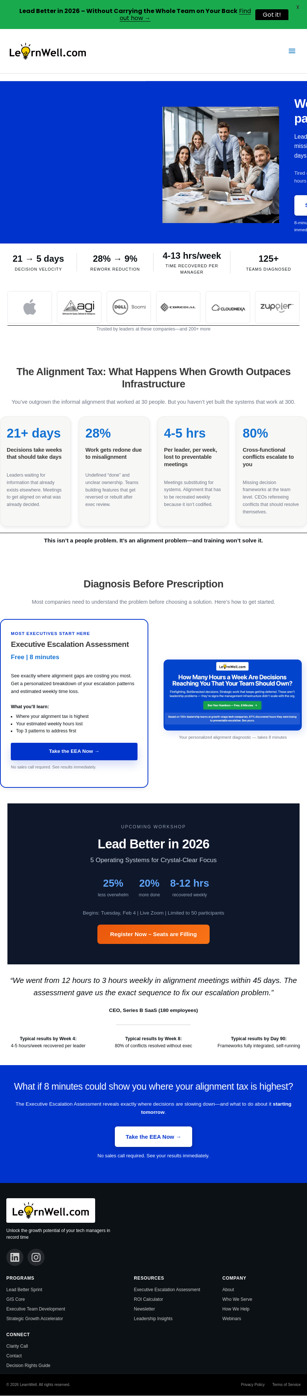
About (228, 1290)
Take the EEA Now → (74, 751)
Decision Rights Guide (28, 1365)
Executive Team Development (35, 1309)
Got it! (272, 14)
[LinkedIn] (15, 1258)
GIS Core (15, 1300)
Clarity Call (17, 1346)
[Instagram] (37, 1258)
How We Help (235, 1309)
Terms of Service (286, 1385)
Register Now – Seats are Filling (153, 934)
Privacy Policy (253, 1385)
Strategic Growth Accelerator (34, 1319)
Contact (14, 1356)
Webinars (231, 1319)
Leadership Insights (153, 1319)
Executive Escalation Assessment (167, 1290)
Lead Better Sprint (24, 1290)
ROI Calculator (148, 1300)
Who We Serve (237, 1300)
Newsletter (144, 1309)
